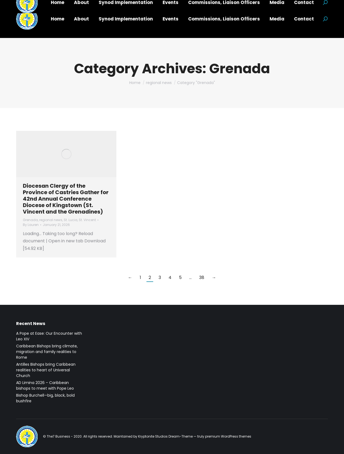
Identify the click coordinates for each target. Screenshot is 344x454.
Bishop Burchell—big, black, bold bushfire (45, 398)
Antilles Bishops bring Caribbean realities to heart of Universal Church (46, 370)
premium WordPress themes (228, 436)
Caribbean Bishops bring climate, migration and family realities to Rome (47, 351)
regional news (50, 220)
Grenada (30, 220)
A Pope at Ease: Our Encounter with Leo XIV (49, 336)
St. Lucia (70, 220)
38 (201, 277)
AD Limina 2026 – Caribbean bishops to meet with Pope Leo (45, 385)
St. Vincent (87, 220)
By (31, 224)
